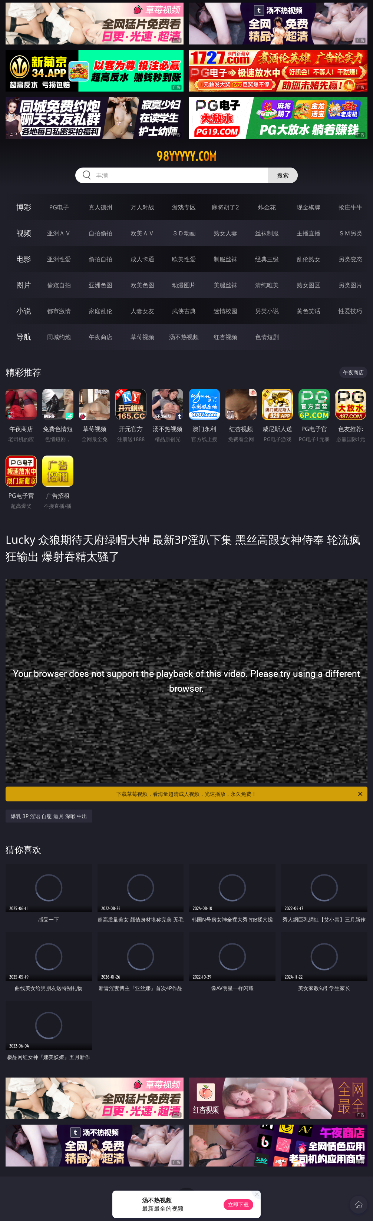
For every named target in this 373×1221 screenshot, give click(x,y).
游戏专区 (184, 207)
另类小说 (267, 311)
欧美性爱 (184, 259)
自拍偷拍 (100, 233)
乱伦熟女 (308, 259)
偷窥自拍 (59, 285)
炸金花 (267, 207)
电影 (23, 259)
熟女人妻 (225, 233)
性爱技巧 (350, 311)
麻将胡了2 (225, 207)
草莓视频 (142, 337)
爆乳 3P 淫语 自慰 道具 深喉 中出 (49, 816)
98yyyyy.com (186, 156)
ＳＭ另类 (350, 233)
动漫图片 (184, 285)
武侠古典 (184, 311)
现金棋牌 (308, 207)
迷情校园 (225, 311)
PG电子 (59, 207)
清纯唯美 (267, 285)
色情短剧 (267, 337)
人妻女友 (142, 311)
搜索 (283, 175)
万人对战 (142, 207)
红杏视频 (225, 337)
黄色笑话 (308, 311)
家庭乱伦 (100, 311)
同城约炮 (59, 337)
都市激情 (59, 311)
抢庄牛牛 (350, 207)
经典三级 (267, 259)
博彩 (23, 207)
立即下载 (238, 1204)
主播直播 (308, 233)
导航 (23, 337)
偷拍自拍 (100, 259)
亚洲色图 (100, 285)
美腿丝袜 (225, 285)
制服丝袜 (225, 259)
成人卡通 (142, 259)
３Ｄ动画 (184, 233)
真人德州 (100, 207)
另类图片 (350, 285)
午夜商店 (100, 337)
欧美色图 (142, 285)
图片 (23, 285)
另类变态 (350, 259)
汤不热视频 (184, 337)
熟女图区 (308, 285)
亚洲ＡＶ (59, 233)
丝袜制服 (267, 233)
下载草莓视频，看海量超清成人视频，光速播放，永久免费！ (240, 794)
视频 (23, 233)
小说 (23, 311)
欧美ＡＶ (142, 233)
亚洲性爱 (59, 259)
